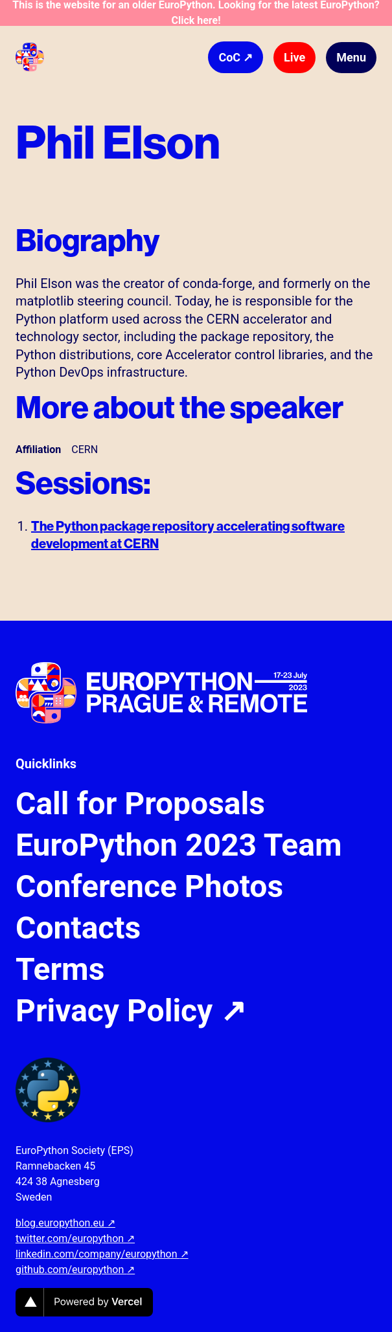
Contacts (78, 928)
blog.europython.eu (65, 1223)
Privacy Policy (131, 1011)
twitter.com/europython (75, 1238)
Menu (351, 57)
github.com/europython (75, 1269)
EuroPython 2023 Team (179, 845)
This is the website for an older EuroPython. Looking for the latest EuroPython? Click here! (195, 13)
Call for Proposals (140, 803)
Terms (60, 969)
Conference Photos (149, 886)
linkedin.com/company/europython (102, 1254)
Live (294, 57)
